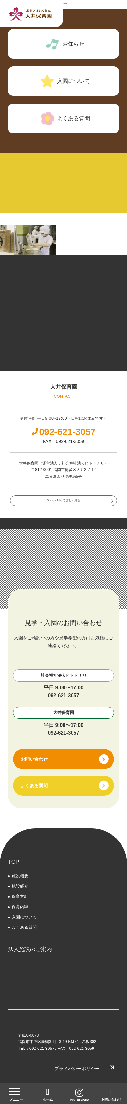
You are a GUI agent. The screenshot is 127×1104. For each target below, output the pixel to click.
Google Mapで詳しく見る (64, 500)
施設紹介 (20, 886)
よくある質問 (24, 927)
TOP (13, 861)
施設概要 (20, 875)
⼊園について (24, 917)
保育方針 (20, 896)
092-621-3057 (63, 695)
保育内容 (20, 906)
